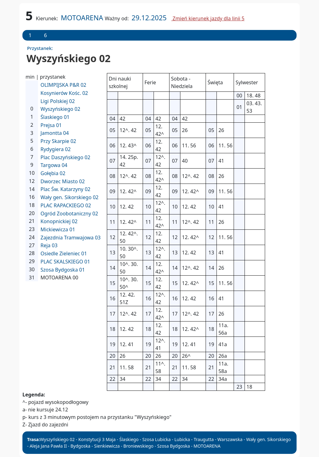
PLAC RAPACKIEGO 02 (65, 205)
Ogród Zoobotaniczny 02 (69, 213)
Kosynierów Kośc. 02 (64, 93)
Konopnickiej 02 (59, 221)
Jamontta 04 (54, 133)
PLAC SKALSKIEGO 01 (65, 261)
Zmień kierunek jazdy (208, 18)
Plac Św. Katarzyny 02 (65, 189)
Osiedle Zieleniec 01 (63, 253)
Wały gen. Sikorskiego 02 (69, 197)
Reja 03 (49, 245)
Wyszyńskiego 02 (60, 109)
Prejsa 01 (51, 125)
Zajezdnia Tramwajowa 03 (70, 237)
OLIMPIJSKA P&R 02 (63, 84)
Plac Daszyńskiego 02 (65, 157)
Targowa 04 (53, 165)
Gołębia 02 (52, 173)
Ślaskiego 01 (54, 117)
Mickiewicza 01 (57, 229)
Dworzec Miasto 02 (62, 181)
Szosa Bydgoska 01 (62, 269)
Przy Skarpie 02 (58, 141)
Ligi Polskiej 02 (57, 101)
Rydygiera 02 (55, 149)
